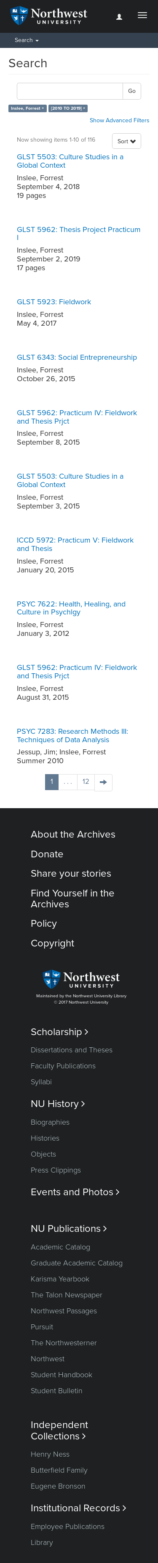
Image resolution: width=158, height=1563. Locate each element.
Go (132, 91)
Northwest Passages (64, 1310)
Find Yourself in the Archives (73, 898)
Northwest (47, 1358)
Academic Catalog (60, 1247)
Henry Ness (50, 1454)
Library (42, 1542)
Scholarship (59, 1032)
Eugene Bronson (58, 1486)
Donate (47, 854)
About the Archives (73, 834)
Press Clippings (56, 1170)
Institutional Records (78, 1508)
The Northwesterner (64, 1342)
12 (86, 782)
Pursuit (42, 1326)
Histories (45, 1138)
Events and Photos (75, 1192)
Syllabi (41, 1081)
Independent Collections (59, 1430)
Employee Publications (67, 1526)
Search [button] (27, 40)
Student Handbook (61, 1374)
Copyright (52, 943)
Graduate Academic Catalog (77, 1263)
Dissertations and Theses (71, 1049)
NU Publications (69, 1229)
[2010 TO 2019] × (68, 108)
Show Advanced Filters (120, 120)
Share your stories (71, 873)
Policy (44, 923)
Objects (43, 1154)
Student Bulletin (57, 1390)
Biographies (50, 1122)
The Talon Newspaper (66, 1294)
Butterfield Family (59, 1470)
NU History (58, 1104)
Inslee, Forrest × (27, 108)
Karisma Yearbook (60, 1279)
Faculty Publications (63, 1065)
